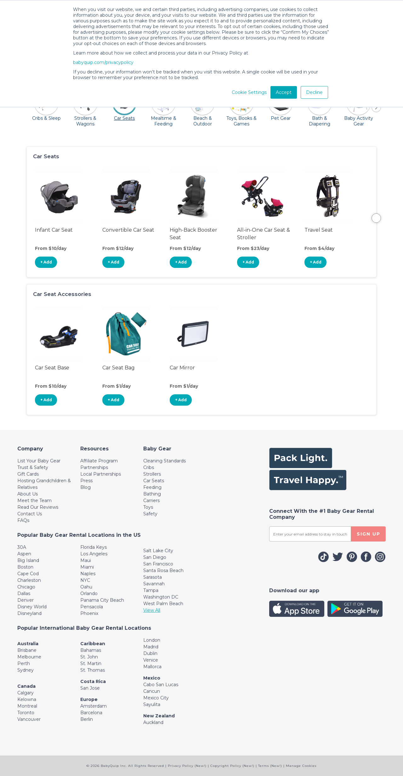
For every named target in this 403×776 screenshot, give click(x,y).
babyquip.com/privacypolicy (103, 62)
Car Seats (153, 481)
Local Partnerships (100, 474)
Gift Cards (28, 474)
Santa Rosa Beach (163, 570)
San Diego (154, 557)
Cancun (151, 691)
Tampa (150, 590)
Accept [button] (284, 92)
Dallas (23, 593)
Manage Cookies (301, 766)
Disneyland (29, 613)
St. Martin (90, 663)
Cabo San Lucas (160, 684)
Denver (25, 600)
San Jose (90, 688)
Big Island (28, 560)
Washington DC (160, 597)
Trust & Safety (32, 467)
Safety (150, 514)
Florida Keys (93, 547)
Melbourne (29, 657)
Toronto (25, 712)
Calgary (25, 693)
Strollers (152, 474)
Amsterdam (93, 706)
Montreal (27, 706)
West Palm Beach (163, 603)
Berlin (86, 719)
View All (151, 610)
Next (376, 218)
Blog (85, 487)
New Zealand (159, 716)
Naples (87, 573)
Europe (89, 699)
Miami (87, 567)
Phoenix (89, 613)
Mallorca (152, 666)
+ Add (46, 262)
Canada (26, 686)
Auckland (153, 722)
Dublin (150, 653)
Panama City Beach (102, 600)
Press (86, 481)
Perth (23, 663)
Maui (85, 560)
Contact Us (29, 514)
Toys (148, 507)
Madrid (150, 647)
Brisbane (27, 650)
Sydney (25, 670)
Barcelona (91, 712)
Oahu (86, 587)
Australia (27, 643)
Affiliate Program (99, 461)
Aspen (24, 554)
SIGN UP (368, 534)
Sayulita (151, 704)
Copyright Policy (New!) (232, 766)
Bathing (152, 494)
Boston (25, 567)
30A (21, 547)
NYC (85, 580)
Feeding (152, 487)
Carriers (151, 500)
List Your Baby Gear (38, 461)
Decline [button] (314, 92)
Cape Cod (28, 573)
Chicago (26, 587)
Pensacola (91, 607)
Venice (150, 660)
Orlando (89, 593)
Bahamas (90, 650)
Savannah (154, 584)
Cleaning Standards (164, 461)
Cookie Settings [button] (249, 92)
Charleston (29, 580)
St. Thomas (92, 670)
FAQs (23, 520)
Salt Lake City (158, 550)
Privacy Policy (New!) (187, 766)
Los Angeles (93, 554)
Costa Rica (93, 681)
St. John (89, 657)
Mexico (151, 678)
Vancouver (29, 719)
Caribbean (92, 643)
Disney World (32, 607)
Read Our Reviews (37, 507)
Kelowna (26, 699)
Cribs (148, 467)
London (151, 640)
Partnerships (94, 467)
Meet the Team (34, 500)
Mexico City (156, 698)
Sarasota (152, 577)
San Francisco (158, 564)
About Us (27, 494)
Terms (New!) (270, 766)
